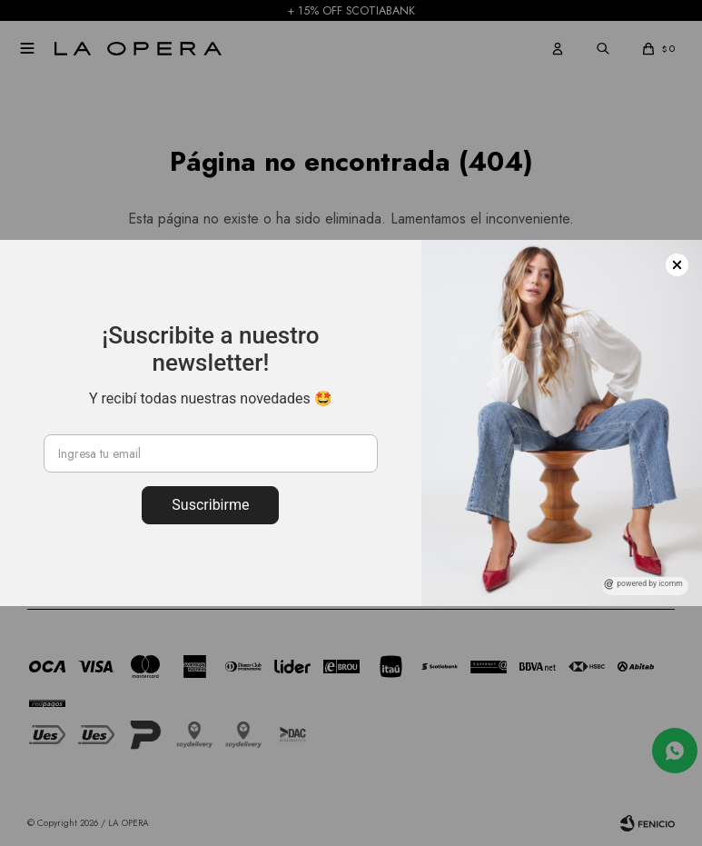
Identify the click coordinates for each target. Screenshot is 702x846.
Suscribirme (210, 504)
